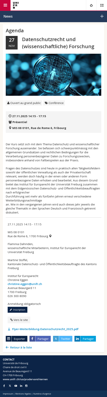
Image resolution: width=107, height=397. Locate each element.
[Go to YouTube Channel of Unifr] (16, 386)
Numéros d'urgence (42, 394)
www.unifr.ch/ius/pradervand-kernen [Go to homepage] (25, 379)
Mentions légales (23, 394)
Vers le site (19, 320)
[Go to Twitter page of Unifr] (9, 385)
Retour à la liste (21, 347)
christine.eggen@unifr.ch (25, 284)
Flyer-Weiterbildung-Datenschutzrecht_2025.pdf (45, 329)
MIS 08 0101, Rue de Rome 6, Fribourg (39, 128)
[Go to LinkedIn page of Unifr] (21, 386)
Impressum (8, 394)
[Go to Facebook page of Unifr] (4, 385)
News (8, 16)
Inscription (17, 309)
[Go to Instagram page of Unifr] (26, 386)
